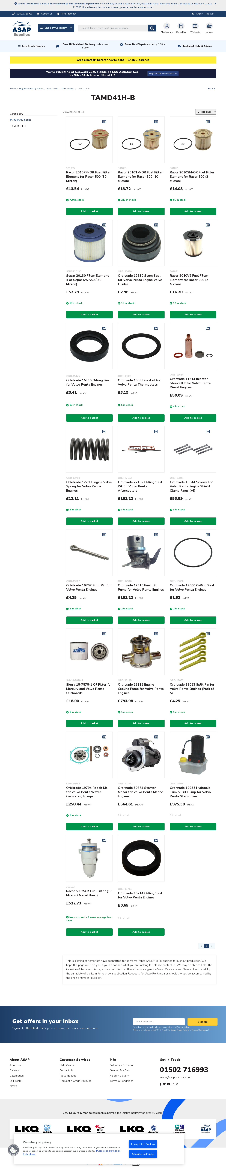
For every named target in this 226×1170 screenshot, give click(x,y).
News (13, 1086)
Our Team (16, 1081)
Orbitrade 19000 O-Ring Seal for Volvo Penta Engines (192, 587)
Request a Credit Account (75, 1081)
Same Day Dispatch (145, 44)
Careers (14, 1070)
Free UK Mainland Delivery (85, 46)
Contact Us (66, 1070)
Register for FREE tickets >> (163, 73)
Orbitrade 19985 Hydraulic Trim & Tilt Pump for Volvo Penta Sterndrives (190, 792)
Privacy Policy (182, 1030)
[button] (13, 1150)
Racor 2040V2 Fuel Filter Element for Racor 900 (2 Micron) (189, 279)
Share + (211, 88)
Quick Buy (181, 27)
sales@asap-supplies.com (176, 1077)
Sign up (203, 1022)
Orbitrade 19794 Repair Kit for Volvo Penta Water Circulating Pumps (87, 792)
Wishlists (195, 27)
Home (13, 88)
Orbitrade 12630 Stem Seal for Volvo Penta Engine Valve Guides (140, 279)
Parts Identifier (68, 1076)
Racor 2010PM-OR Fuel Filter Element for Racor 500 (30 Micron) (88, 176)
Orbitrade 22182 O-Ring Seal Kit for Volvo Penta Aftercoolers (140, 486)
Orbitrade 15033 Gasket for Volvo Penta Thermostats (139, 382)
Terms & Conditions (121, 1081)
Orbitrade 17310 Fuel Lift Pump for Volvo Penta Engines (141, 587)
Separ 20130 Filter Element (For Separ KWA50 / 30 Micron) (87, 279)
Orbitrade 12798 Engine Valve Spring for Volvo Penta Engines (89, 486)
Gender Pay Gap (120, 1070)
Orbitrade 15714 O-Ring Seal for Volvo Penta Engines (140, 895)
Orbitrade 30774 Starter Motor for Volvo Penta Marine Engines (140, 792)
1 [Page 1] (206, 946)
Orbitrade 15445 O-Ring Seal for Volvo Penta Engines (88, 382)
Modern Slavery (119, 1076)
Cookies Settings (143, 1154)
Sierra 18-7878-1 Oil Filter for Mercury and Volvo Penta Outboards (89, 688)
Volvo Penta (52, 88)
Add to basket (89, 211)
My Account (167, 27)
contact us (169, 965)
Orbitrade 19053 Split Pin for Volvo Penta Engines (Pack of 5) (192, 688)
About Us (15, 1065)
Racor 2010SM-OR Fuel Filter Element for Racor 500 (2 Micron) (192, 176)
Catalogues (17, 1076)
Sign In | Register (203, 13)
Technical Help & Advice (197, 46)
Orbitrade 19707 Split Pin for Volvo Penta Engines (88, 587)
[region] (99, 1149)
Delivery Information (122, 1065)
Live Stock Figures (33, 46)
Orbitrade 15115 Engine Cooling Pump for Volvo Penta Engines (141, 688)
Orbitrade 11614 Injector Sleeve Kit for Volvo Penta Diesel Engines (190, 383)
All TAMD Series (20, 119)
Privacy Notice (182, 1027)
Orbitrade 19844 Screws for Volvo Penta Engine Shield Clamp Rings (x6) (191, 486)
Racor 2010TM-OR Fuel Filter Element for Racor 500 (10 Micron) (140, 176)
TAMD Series (68, 88)
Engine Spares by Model (31, 88)
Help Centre (67, 1065)
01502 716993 (184, 1070)
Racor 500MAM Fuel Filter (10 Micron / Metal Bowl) (89, 893)
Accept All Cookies (143, 1144)
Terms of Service (198, 1030)
